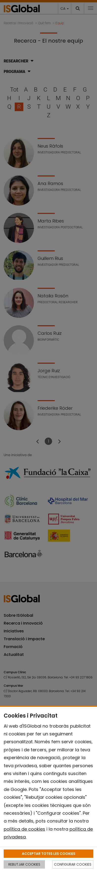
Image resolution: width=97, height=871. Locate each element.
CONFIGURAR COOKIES (72, 864)
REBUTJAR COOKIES (24, 864)
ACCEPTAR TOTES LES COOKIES (48, 853)
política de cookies (24, 829)
